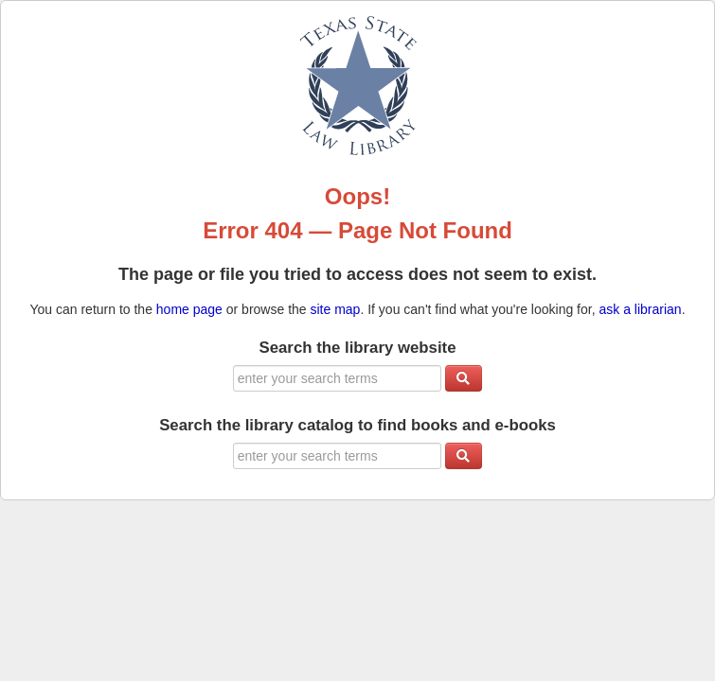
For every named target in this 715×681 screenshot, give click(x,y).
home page (189, 309)
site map (336, 309)
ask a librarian (640, 309)
